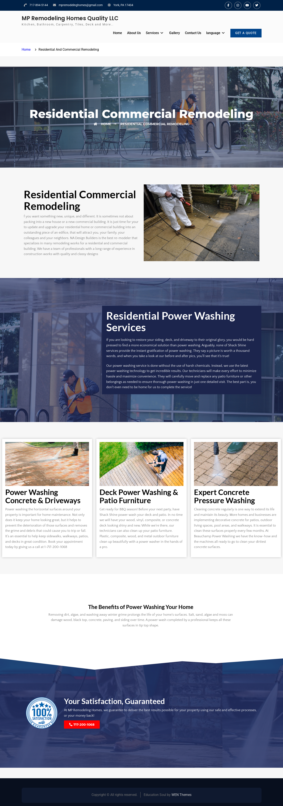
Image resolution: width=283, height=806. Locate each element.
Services (150, 33)
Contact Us (191, 33)
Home (116, 33)
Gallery (173, 33)
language (212, 33)
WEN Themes (181, 795)
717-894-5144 (38, 5)
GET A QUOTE (245, 33)
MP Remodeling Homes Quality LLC (70, 18)
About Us (132, 33)
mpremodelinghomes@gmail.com (81, 5)
